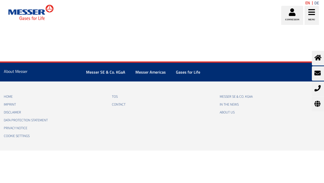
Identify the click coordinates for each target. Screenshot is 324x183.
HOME (8, 96)
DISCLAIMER (12, 112)
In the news (229, 104)
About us (227, 112)
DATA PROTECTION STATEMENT (26, 120)
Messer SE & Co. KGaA (105, 72)
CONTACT (119, 104)
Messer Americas (150, 72)
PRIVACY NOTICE (15, 128)
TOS (115, 96)
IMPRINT (10, 104)
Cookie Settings (17, 136)
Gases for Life (188, 72)
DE (316, 3)
